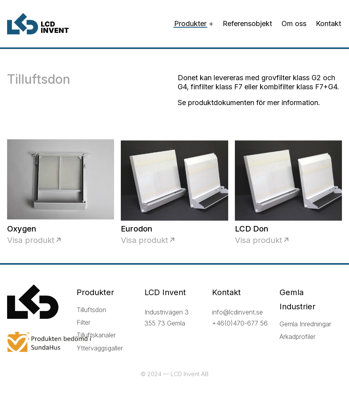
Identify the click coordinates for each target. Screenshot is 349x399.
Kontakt (328, 23)
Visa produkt (30, 240)
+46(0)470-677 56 (240, 323)
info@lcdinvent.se (237, 312)
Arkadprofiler (297, 337)
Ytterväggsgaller (100, 348)
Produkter (190, 23)
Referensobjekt (247, 23)
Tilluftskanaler (96, 335)
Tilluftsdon (91, 310)
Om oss (293, 23)
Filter (83, 322)
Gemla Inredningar (305, 324)
